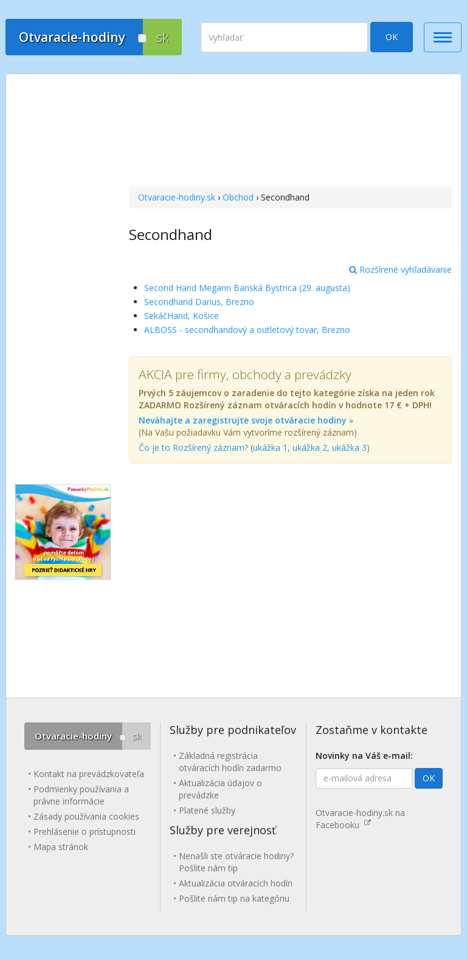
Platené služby (207, 810)
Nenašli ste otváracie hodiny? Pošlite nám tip (236, 862)
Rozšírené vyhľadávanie (400, 269)
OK (392, 37)
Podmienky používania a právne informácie (81, 795)
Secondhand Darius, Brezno (199, 301)
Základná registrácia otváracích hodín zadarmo (230, 761)
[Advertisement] (290, 131)
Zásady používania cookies (86, 816)
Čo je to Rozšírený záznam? (193, 447)
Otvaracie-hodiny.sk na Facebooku (360, 819)
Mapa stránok (60, 846)
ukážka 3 (349, 447)
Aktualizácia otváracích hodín (235, 883)
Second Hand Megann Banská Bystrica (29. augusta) (247, 287)
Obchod (238, 197)
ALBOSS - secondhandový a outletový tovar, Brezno (247, 329)
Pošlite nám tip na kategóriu (234, 898)
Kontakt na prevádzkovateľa (88, 774)
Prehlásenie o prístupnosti (84, 831)
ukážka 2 (309, 447)
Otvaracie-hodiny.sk (176, 197)
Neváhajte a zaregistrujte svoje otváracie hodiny (243, 420)
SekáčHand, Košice (181, 315)
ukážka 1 (270, 447)
